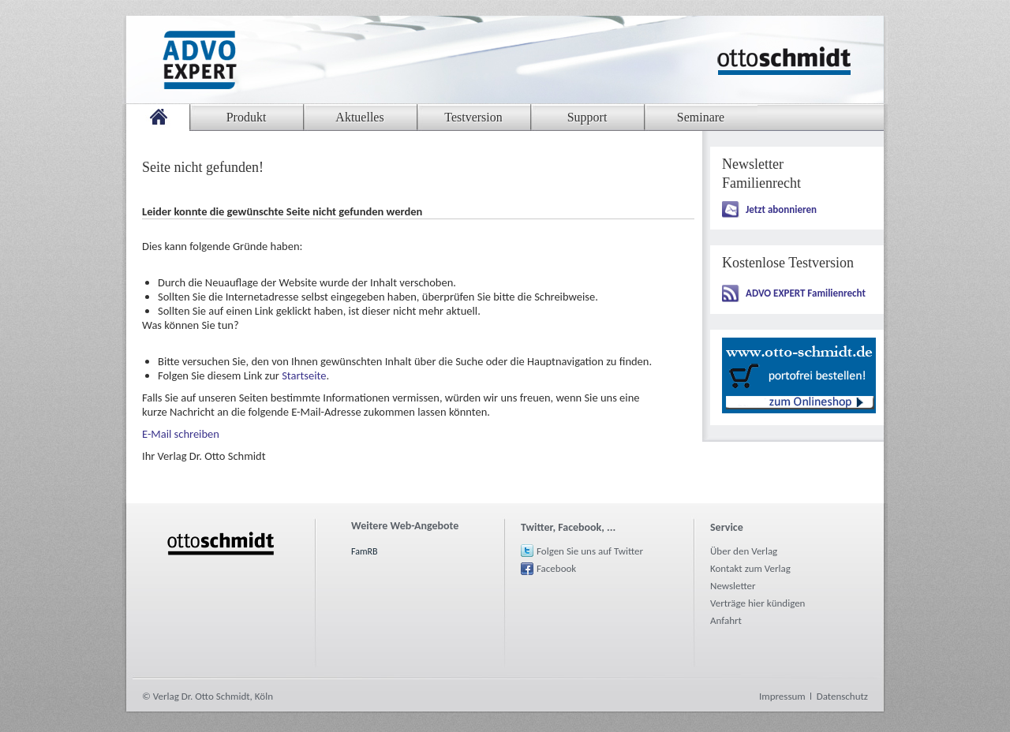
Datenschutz (842, 696)
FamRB (364, 551)
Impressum (782, 696)
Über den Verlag (743, 551)
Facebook (556, 568)
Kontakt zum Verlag (750, 568)
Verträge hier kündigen (757, 603)
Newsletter (733, 586)
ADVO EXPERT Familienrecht (806, 293)
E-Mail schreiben (180, 434)
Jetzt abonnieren (781, 209)
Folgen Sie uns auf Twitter (590, 551)
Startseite (304, 375)
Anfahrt (726, 620)
